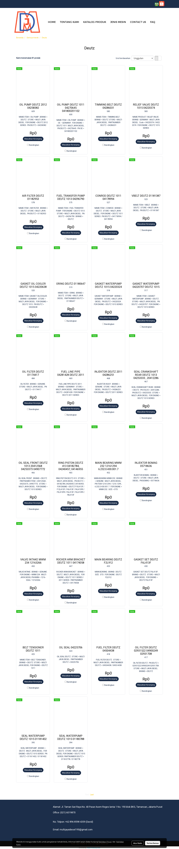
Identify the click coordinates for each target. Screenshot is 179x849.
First (87, 795)
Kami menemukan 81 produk (28, 58)
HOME (52, 21)
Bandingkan (34, 145)
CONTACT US (138, 21)
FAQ (152, 21)
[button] (161, 22)
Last (92, 795)
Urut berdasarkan (123, 58)
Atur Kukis (137, 843)
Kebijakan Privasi (105, 841)
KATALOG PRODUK (94, 21)
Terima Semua (153, 843)
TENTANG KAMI (69, 21)
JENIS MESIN (118, 21)
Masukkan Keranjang (33, 139)
